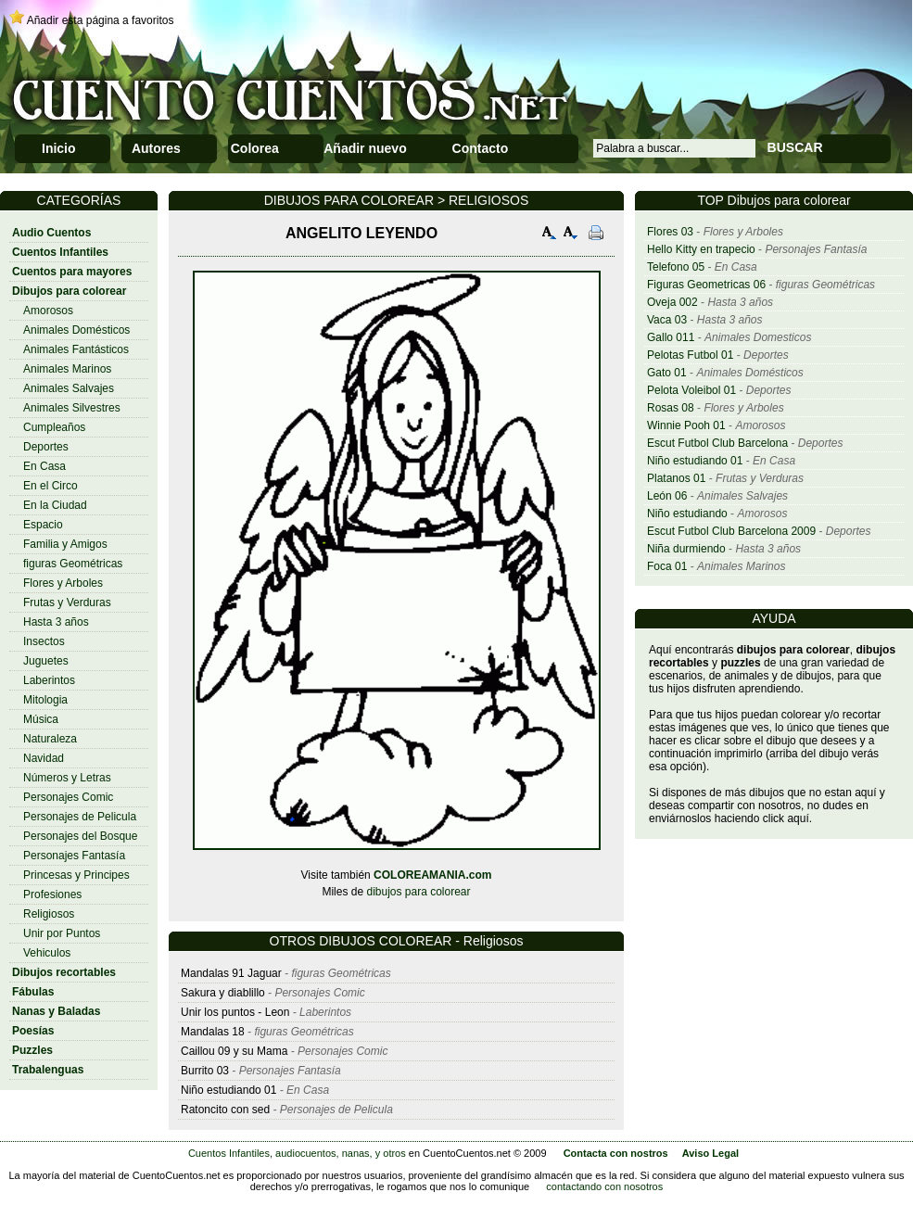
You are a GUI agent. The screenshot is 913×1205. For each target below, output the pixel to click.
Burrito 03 (205, 1070)
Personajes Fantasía (74, 855)
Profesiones (52, 894)
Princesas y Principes (76, 875)
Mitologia (45, 699)
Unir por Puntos (61, 933)
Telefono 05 (675, 266)
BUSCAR (795, 147)
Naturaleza (50, 738)
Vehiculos (46, 952)
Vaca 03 (667, 319)
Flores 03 (670, 231)
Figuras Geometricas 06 (706, 284)
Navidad (43, 758)
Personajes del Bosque (80, 836)
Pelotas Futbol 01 (690, 355)
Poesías (33, 1030)
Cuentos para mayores (72, 271)
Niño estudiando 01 (694, 460)
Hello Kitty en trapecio (701, 249)
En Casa (44, 466)
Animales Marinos (67, 368)
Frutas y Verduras (67, 602)
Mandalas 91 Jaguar (231, 973)
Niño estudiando (687, 513)
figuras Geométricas (72, 563)
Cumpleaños (54, 427)
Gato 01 (667, 372)
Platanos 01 (676, 478)
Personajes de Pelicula (79, 816)
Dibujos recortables (64, 972)
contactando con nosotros (604, 1186)
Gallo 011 (670, 337)
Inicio (59, 148)
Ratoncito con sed (225, 1109)
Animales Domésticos (76, 329)
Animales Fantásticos (76, 349)
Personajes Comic (68, 797)
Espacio (43, 524)
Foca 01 (667, 566)
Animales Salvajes (68, 388)
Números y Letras (67, 777)
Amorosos (48, 310)
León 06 (667, 495)
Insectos (44, 641)
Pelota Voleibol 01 (691, 390)
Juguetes (46, 660)
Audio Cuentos (51, 232)
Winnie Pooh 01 (686, 425)
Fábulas (33, 991)
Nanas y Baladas (56, 1011)
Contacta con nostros (616, 1153)
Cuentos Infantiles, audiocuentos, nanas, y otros (297, 1153)
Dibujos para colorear (69, 291)
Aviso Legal (710, 1153)
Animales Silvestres (71, 407)
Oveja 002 (672, 302)
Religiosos (48, 913)
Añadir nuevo (364, 148)
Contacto (480, 148)
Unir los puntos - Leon (235, 1012)
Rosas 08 (670, 407)
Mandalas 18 (213, 1031)
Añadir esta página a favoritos (100, 20)
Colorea (255, 148)
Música (40, 719)
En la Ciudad (55, 505)
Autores (156, 148)
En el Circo (50, 485)
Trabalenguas (47, 1069)
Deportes (46, 446)
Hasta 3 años (56, 621)
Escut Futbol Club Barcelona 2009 (731, 531)
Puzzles (32, 1050)
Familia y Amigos (65, 544)
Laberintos (49, 680)
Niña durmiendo (686, 548)
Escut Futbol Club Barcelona (717, 443)
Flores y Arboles (63, 583)
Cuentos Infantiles (60, 252)
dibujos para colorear (418, 891)
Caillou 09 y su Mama (234, 1051)
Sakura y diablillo (223, 992)
